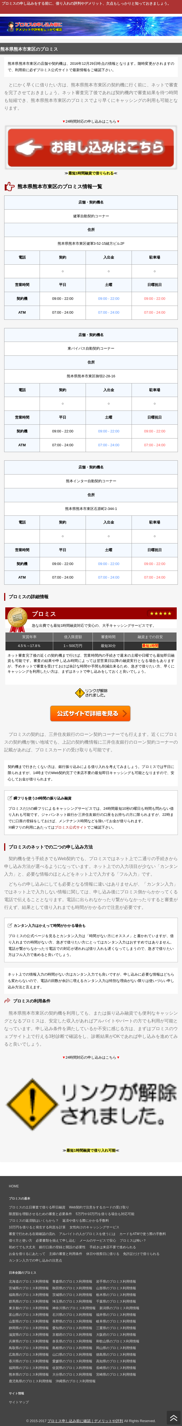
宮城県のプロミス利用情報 (29, 1288)
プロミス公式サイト (71, 827)
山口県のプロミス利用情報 (72, 1355)
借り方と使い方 (20, 1240)
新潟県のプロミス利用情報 (119, 1308)
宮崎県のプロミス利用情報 (116, 1374)
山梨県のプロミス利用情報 (29, 1321)
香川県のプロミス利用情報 (29, 1361)
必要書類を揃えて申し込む (56, 1240)
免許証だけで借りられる (141, 1254)
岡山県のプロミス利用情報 (116, 1348)
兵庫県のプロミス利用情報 (29, 1341)
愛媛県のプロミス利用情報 (72, 1361)
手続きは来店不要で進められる (112, 1247)
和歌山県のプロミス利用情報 (117, 1341)
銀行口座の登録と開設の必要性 (62, 1247)
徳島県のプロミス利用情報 (116, 1355)
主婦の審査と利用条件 (65, 1254)
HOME (14, 1186)
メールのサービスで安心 (98, 1240)
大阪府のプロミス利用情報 (116, 1335)
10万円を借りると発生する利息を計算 (37, 1227)
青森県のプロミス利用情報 (72, 1281)
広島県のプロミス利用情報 (29, 1355)
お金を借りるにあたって (27, 1254)
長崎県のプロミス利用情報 (116, 1368)
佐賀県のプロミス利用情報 (72, 1368)
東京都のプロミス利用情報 (29, 1308)
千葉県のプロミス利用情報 (116, 1301)
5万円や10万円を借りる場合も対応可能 (105, 1214)
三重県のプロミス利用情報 (116, 1328)
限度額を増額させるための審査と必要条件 (40, 1214)
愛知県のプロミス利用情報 (72, 1328)
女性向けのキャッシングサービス (94, 1227)
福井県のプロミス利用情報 (116, 1315)
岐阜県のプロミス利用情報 (116, 1321)
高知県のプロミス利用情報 (116, 1361)
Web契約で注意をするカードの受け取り (99, 1207)
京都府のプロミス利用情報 (72, 1335)
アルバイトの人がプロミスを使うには (87, 1234)
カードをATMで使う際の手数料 (142, 1234)
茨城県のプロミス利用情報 (72, 1295)
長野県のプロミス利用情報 (72, 1321)
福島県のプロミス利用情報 (29, 1295)
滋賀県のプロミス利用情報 (29, 1335)
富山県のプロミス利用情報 (29, 1315)
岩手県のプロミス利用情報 (116, 1281)
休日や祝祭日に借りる (102, 1254)
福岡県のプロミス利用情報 (29, 1368)
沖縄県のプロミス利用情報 (76, 1381)
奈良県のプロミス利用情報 (72, 1341)
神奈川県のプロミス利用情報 (74, 1308)
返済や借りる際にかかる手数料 (85, 1221)
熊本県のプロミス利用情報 (29, 1374)
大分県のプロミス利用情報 (72, 1374)
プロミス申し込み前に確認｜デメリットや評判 (85, 1421)
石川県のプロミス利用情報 (72, 1315)
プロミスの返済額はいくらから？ (34, 1221)
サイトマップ (19, 1402)
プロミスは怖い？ (133, 1240)
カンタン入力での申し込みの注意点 (35, 1260)
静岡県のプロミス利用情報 (29, 1328)
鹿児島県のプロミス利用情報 (30, 1381)
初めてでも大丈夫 (22, 1247)
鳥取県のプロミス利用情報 (29, 1348)
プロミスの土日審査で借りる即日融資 (37, 1207)
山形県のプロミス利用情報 (116, 1288)
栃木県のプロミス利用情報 (116, 1295)
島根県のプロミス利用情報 (72, 1348)
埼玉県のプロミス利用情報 (72, 1301)
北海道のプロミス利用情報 (29, 1281)
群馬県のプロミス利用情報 (29, 1301)
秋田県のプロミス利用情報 (72, 1288)
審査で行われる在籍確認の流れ (32, 1234)
